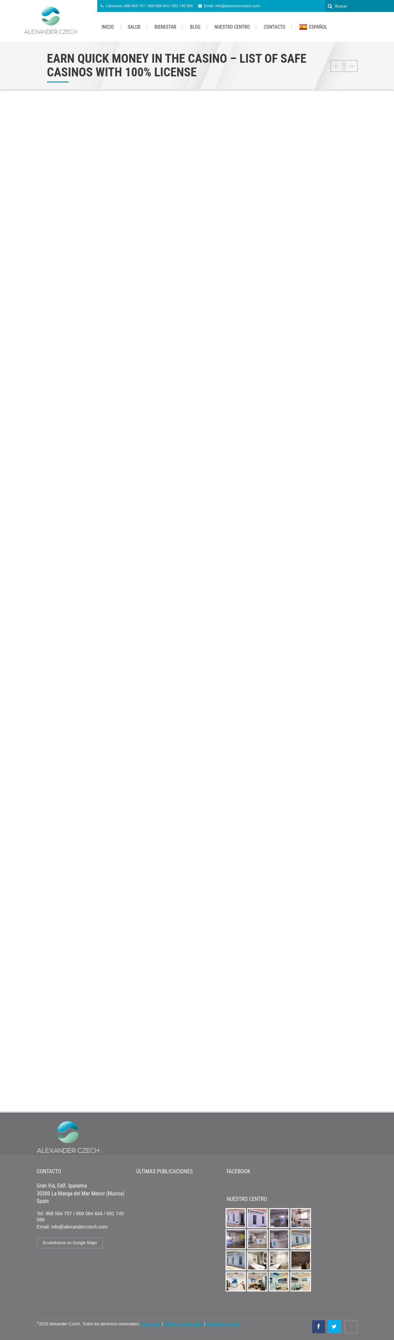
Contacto (274, 27)
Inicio (108, 27)
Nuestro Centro (232, 27)
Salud (134, 27)
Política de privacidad (183, 1324)
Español (313, 27)
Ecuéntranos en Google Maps (70, 1242)
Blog (195, 27)
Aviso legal (151, 1324)
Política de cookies (223, 1324)
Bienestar (165, 27)
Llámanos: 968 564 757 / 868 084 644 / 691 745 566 (149, 6)
